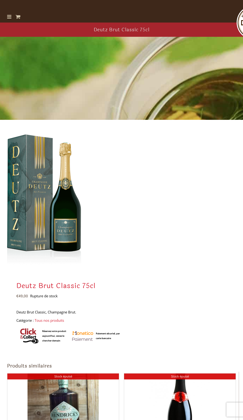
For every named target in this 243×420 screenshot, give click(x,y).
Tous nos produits (49, 320)
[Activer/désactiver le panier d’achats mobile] (18, 16)
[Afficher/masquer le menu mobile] (9, 16)
